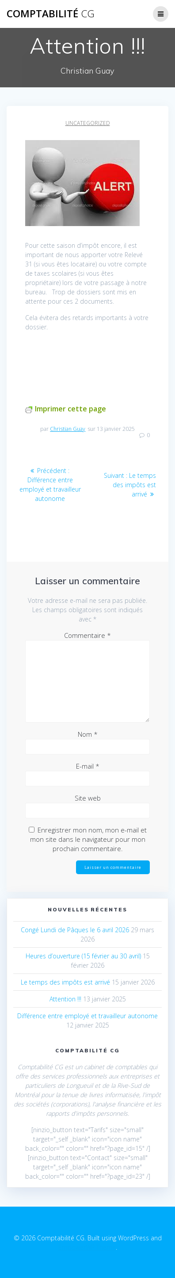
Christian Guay (67, 429)
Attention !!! (65, 999)
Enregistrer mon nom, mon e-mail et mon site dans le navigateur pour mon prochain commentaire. (88, 839)
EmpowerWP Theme (87, 1247)
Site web (88, 797)
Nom (88, 734)
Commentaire (87, 635)
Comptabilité (51, 14)
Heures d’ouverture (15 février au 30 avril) (83, 956)
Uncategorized (87, 123)
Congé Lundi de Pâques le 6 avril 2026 (75, 930)
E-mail (87, 766)
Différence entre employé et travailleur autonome (87, 1016)
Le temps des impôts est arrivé (65, 982)
